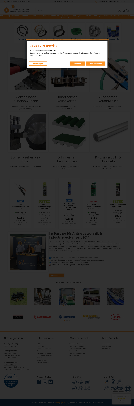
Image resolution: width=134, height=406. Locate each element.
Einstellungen (38, 63)
